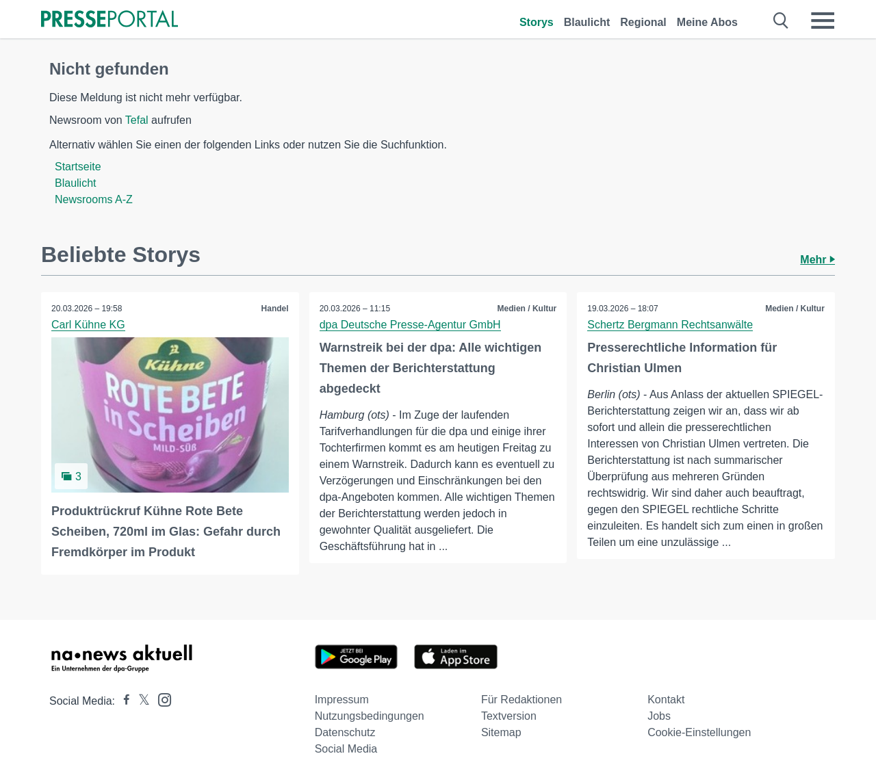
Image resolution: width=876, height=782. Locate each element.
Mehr (817, 259)
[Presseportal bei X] (140, 701)
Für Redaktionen (521, 699)
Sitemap (501, 732)
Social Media (346, 749)
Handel (275, 308)
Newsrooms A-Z (94, 199)
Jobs (659, 716)
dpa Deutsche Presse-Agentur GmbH (410, 324)
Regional (643, 22)
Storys (536, 22)
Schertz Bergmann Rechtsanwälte (670, 324)
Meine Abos (707, 22)
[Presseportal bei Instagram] (160, 699)
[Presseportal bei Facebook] (122, 701)
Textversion (509, 716)
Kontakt (665, 699)
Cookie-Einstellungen (699, 732)
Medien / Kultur (527, 308)
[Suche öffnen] (781, 20)
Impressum (342, 699)
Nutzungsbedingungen (369, 716)
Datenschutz (345, 732)
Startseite (78, 166)
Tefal (137, 120)
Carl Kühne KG (88, 324)
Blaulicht (587, 22)
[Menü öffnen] (822, 20)
